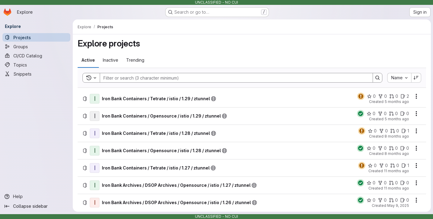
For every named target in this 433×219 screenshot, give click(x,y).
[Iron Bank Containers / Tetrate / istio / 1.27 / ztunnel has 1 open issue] (405, 165)
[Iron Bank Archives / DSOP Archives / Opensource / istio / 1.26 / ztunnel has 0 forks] (382, 200)
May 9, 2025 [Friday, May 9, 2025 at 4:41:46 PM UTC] (398, 205)
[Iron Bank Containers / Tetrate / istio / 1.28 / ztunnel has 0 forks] (383, 130)
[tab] (88, 60)
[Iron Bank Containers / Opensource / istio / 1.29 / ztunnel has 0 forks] (382, 113)
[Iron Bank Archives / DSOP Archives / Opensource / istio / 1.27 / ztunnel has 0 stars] (370, 182)
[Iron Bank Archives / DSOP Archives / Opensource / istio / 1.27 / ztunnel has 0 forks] (382, 182)
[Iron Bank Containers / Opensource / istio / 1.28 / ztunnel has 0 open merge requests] (393, 148)
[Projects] (36, 37)
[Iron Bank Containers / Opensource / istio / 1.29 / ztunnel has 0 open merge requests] (393, 113)
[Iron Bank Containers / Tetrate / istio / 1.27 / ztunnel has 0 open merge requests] (394, 165)
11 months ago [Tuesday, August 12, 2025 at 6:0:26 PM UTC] (396, 188)
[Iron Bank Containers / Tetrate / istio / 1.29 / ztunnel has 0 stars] (371, 96)
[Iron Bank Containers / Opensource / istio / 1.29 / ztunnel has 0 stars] (370, 113)
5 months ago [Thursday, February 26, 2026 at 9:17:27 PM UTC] (396, 101)
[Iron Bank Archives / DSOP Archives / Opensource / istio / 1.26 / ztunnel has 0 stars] (370, 200)
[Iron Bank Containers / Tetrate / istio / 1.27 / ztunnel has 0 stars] (372, 165)
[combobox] (399, 78)
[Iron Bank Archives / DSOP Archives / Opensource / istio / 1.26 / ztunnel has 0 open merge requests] (393, 200)
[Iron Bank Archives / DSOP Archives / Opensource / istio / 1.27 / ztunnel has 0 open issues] (404, 182)
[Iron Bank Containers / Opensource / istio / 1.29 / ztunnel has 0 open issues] (404, 113)
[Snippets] (36, 74)
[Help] (36, 196)
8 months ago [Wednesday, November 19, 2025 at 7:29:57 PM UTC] (396, 136)
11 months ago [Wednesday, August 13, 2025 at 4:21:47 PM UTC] (396, 171)
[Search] (233, 77)
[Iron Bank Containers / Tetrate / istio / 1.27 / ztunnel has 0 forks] (383, 165)
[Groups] (36, 46)
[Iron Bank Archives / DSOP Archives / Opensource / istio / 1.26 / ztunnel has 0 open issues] (404, 200)
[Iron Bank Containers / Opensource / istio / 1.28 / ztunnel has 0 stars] (370, 148)
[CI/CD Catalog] (36, 55)
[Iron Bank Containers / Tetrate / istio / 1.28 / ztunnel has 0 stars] (372, 130)
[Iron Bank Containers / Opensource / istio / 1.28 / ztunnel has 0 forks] (382, 148)
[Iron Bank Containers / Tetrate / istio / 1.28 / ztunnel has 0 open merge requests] (394, 130)
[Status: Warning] (360, 96)
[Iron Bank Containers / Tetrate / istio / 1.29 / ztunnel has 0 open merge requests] (393, 96)
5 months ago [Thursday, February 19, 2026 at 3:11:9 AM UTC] (396, 119)
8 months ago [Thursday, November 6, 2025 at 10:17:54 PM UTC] (396, 153)
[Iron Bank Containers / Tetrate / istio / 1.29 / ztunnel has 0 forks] (382, 96)
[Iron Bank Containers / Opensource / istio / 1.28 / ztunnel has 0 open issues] (404, 148)
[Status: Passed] (360, 113)
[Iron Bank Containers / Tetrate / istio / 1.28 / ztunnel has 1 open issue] (405, 130)
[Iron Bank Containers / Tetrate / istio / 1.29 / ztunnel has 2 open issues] (404, 96)
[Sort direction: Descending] (416, 78)
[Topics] (36, 64)
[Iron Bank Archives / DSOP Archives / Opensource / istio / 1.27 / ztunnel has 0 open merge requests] (393, 182)
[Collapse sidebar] (36, 206)
